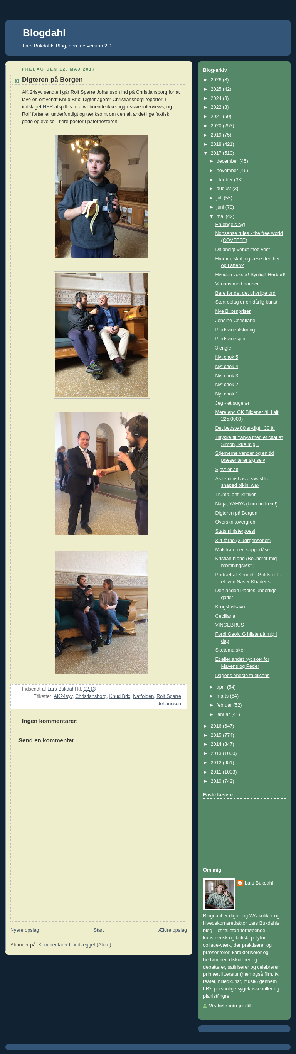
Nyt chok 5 (227, 357)
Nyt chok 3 (227, 375)
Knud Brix (120, 696)
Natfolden (143, 696)
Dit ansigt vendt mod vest (242, 249)
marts (223, 696)
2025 (217, 89)
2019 (217, 135)
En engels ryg (230, 224)
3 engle (223, 348)
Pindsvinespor (230, 338)
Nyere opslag (24, 930)
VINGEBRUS (229, 625)
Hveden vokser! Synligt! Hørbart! (250, 274)
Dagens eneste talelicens (242, 675)
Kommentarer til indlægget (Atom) (74, 945)
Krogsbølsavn (230, 607)
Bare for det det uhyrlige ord (245, 293)
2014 (217, 744)
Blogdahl (44, 33)
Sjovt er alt (227, 469)
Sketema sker (230, 650)
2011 (217, 772)
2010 (217, 781)
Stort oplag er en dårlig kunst (246, 302)
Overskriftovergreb (235, 522)
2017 (217, 153)
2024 (217, 98)
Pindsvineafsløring (235, 330)
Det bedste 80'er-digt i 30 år (245, 428)
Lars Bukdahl (259, 883)
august (224, 188)
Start (99, 930)
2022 (217, 107)
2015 (217, 735)
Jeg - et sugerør (232, 403)
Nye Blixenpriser (233, 311)
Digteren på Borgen (236, 513)
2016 (217, 726)
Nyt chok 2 (227, 384)
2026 (217, 80)
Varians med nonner (237, 284)
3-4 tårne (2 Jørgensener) (243, 540)
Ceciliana (225, 616)
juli (220, 198)
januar (224, 714)
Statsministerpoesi (235, 531)
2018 (217, 144)
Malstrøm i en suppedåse (242, 549)
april (222, 687)
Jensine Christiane (235, 320)
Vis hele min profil (230, 1005)
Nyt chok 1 (227, 394)
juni (221, 207)
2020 (217, 125)
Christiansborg (90, 696)
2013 (217, 753)
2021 (217, 116)
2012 (217, 762)
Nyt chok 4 (227, 366)
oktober (225, 179)
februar (225, 705)
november (228, 170)
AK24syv (63, 696)
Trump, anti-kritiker (235, 494)
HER (48, 107)
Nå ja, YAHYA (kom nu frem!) (246, 504)
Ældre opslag (172, 930)
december (228, 161)
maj (221, 216)
